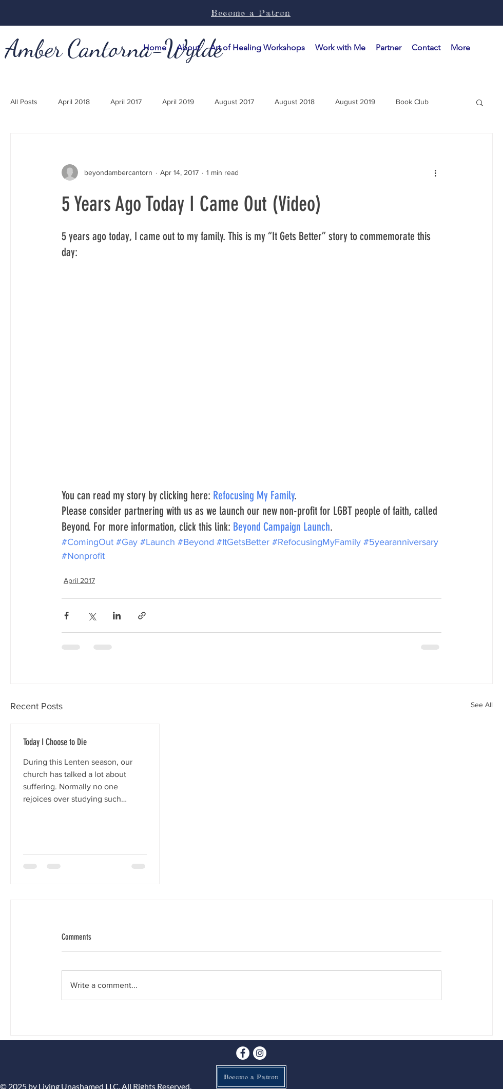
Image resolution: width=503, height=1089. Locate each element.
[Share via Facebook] (66, 615)
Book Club (412, 102)
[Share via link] (142, 615)
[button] (340, 48)
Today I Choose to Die (55, 742)
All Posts (23, 102)
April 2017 (126, 102)
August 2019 (355, 102)
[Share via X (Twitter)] (91, 615)
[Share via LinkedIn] (117, 615)
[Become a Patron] (251, 1076)
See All (482, 705)
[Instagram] (259, 1053)
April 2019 (178, 102)
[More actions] (435, 172)
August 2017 (234, 102)
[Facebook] (242, 1053)
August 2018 (295, 102)
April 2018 (74, 102)
